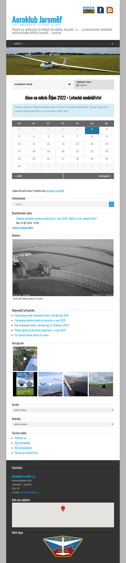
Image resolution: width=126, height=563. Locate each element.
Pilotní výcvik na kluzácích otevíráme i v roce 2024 (40, 330)
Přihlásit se (20, 438)
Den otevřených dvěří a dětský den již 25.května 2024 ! (42, 325)
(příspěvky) (22, 443)
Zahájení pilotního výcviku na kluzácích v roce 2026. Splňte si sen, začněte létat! (56, 218)
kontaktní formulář (54, 190)
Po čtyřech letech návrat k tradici (32, 335)
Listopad (104, 176)
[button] (63, 512)
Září (18, 176)
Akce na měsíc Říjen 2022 (45, 97)
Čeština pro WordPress (26, 453)
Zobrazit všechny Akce (22, 228)
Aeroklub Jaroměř (37, 19)
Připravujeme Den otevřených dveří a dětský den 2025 (42, 315)
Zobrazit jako (83, 82)
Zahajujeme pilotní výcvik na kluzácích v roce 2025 (40, 320)
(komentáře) (23, 448)
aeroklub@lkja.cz (29, 492)
